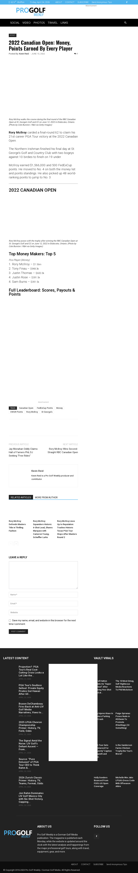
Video (26, 22)
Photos (39, 22)
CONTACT (69, 2)
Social (15, 22)
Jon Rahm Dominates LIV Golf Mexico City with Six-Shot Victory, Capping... (31, 797)
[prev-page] (11, 544)
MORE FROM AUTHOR (46, 497)
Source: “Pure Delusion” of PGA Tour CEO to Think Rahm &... (29, 763)
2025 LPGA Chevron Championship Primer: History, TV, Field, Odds (30, 726)
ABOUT (58, 2)
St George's (46, 412)
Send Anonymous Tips (102, 2)
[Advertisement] (107, 89)
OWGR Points (16, 412)
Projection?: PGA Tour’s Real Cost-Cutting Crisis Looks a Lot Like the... (31, 671)
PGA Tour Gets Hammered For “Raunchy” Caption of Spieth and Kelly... (103, 751)
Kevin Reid (24, 53)
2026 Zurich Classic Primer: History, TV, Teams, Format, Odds (31, 780)
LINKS (64, 22)
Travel (53, 22)
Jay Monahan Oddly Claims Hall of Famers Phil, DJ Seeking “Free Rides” (23, 452)
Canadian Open (26, 408)
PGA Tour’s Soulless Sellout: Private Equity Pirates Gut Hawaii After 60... (31, 689)
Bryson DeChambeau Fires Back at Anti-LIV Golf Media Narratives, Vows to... (31, 708)
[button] (125, 22)
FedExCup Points (45, 408)
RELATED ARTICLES (21, 497)
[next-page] (16, 544)
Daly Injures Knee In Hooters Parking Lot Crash (103, 716)
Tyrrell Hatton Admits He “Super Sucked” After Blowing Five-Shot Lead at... (102, 687)
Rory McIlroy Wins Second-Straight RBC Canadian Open (63, 450)
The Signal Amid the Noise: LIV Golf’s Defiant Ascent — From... (30, 745)
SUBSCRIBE (83, 2)
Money (12, 35)
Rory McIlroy (32, 412)
